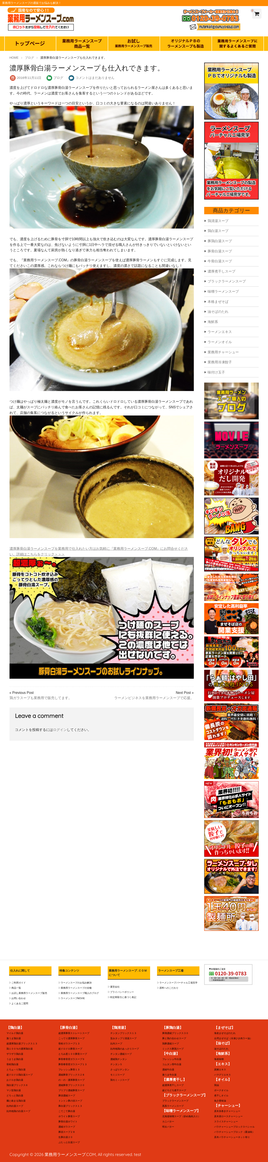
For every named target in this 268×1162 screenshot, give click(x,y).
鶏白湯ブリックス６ (16, 1085)
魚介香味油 (219, 1101)
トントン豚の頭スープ (69, 1101)
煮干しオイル (220, 1095)
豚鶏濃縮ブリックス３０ (174, 1033)
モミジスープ (116, 1075)
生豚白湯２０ (64, 1137)
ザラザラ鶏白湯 (14, 1054)
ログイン (60, 730)
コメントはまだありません (94, 78)
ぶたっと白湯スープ (68, 1142)
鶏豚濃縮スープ (169, 1043)
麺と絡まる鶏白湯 (15, 1101)
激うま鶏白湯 (12, 1038)
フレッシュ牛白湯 (171, 1059)
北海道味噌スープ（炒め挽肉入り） (179, 1116)
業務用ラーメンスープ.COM (70, 1154)
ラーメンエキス (220, 332)
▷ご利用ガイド (16, 983)
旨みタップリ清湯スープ (122, 1038)
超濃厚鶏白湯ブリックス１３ (20, 1043)
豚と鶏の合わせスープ (173, 1038)
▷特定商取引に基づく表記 (121, 997)
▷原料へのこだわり (167, 988)
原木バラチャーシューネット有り (230, 1137)
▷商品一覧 (14, 988)
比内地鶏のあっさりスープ (123, 1049)
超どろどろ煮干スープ (173, 1090)
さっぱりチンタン (119, 1069)
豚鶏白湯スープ (220, 241)
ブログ (58, 78)
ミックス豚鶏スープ (172, 1049)
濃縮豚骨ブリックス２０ (70, 1085)
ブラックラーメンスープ (227, 281)
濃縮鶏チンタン (117, 1059)
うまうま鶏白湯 (14, 1059)
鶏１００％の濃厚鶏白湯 (18, 1049)
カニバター (167, 1121)
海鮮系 (213, 322)
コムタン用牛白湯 (171, 1064)
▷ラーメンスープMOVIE (70, 998)
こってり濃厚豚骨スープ (70, 1038)
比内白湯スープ (14, 1106)
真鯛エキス (219, 1069)
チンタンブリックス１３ (122, 1033)
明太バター (167, 1127)
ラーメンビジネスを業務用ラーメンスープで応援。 (154, 698)
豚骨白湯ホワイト (67, 1121)
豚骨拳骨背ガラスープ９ (70, 1059)
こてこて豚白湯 (66, 1111)
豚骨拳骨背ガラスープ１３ (71, 1064)
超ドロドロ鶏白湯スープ (18, 1075)
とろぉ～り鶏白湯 (15, 1069)
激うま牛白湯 (168, 1075)
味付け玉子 (216, 372)
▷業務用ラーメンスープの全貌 (73, 988)
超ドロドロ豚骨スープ (69, 1049)
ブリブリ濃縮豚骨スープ (70, 1090)
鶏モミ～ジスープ (119, 1080)
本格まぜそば (218, 301)
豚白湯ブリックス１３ (69, 1106)
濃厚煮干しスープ (221, 271)
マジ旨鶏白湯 (12, 1090)
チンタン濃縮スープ (120, 1054)
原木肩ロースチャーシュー (227, 1116)
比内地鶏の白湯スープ (17, 1111)
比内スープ (115, 1043)
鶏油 (216, 1085)
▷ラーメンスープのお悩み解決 (73, 983)
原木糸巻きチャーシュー (226, 1111)
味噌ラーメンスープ (223, 291)
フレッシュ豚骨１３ (68, 1069)
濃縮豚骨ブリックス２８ (70, 1075)
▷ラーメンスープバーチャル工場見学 (175, 983)
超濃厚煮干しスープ (172, 1085)
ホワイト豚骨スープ (68, 1116)
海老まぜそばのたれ (224, 1033)
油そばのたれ (218, 311)
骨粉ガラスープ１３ (68, 1043)
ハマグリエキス (221, 1075)
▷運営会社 (113, 987)
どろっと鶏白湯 (14, 1095)
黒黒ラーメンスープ (172, 1106)
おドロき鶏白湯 (14, 1080)
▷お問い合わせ (16, 998)
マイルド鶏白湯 (14, 1033)
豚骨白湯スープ (220, 251)
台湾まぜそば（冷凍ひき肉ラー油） (231, 1038)
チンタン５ (115, 1064)
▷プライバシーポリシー (120, 992)
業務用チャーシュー (223, 352)
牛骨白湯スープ (220, 261)
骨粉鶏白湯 (11, 1064)
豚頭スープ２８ (66, 1132)
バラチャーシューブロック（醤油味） (232, 1132)
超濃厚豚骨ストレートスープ (72, 1033)
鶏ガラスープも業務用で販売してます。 (41, 698)
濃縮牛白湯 (167, 1069)
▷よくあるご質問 (17, 1003)
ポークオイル (220, 1090)
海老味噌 (218, 1059)
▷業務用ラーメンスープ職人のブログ (76, 993)
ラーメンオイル (220, 342)
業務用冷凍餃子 (220, 362)
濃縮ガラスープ (66, 1127)
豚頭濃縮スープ (66, 1095)
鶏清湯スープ (218, 221)
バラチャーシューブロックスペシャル (232, 1127)
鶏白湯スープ (218, 231)
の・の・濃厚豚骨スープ (70, 1080)
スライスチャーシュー (225, 1121)
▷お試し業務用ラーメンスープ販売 (26, 993)
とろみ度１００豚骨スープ (71, 1054)
